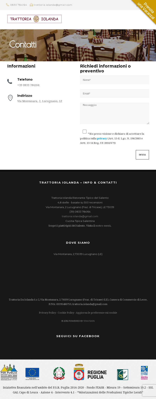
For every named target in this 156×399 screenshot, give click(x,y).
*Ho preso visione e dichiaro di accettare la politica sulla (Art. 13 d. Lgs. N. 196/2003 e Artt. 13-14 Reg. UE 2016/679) (112, 138)
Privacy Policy (47, 312)
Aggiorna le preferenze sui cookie (96, 312)
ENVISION (89, 321)
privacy (102, 138)
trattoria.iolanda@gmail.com (80, 216)
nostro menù (103, 225)
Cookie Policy (66, 312)
